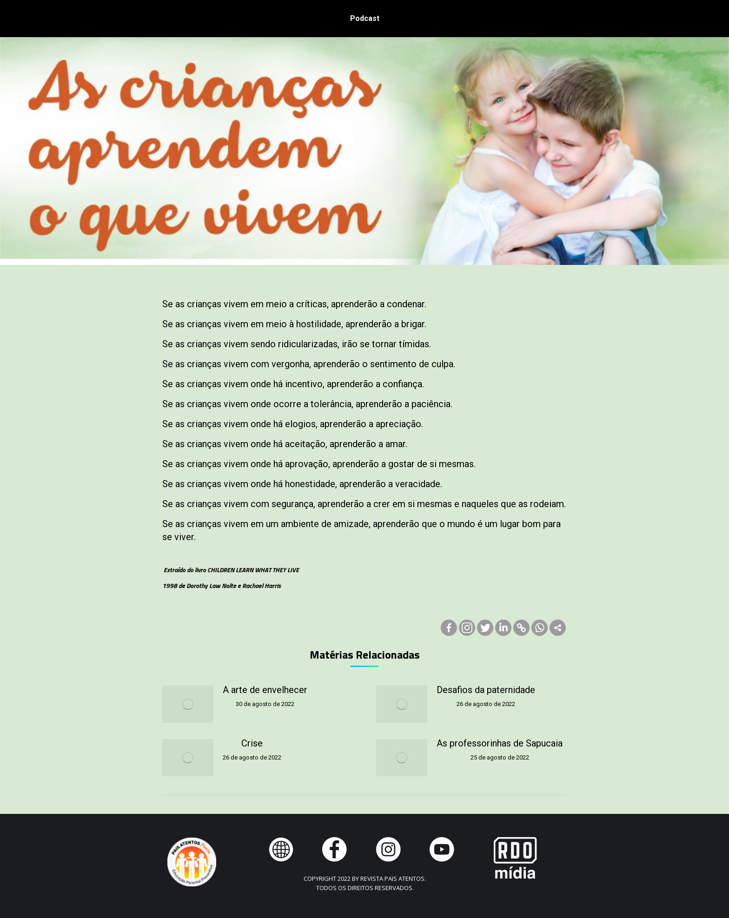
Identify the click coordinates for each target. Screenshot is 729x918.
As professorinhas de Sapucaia (500, 743)
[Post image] (187, 704)
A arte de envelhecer (265, 689)
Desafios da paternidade (486, 689)
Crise (252, 743)
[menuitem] (364, 18)
